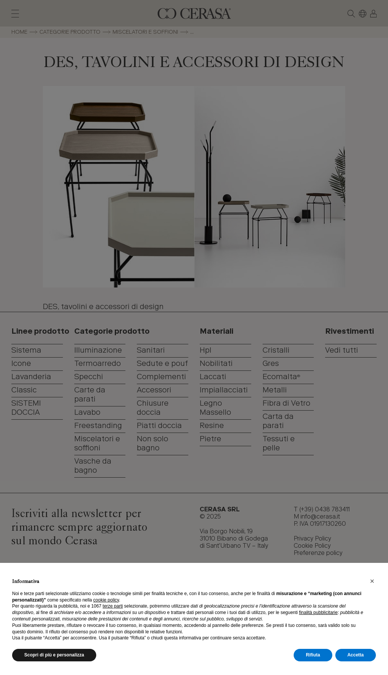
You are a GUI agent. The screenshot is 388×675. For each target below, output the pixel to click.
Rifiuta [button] (313, 655)
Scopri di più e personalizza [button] (54, 655)
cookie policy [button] (106, 600)
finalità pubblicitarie (318, 612)
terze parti (113, 606)
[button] (372, 581)
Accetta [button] (355, 655)
